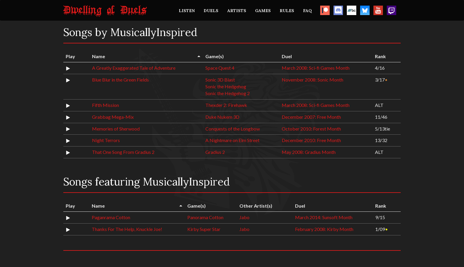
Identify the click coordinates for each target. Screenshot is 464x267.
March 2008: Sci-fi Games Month (315, 68)
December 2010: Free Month (311, 140)
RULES (287, 10)
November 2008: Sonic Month (312, 79)
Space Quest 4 (219, 68)
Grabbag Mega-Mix (113, 117)
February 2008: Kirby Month (324, 229)
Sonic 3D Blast (220, 79)
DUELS (211, 10)
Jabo (244, 217)
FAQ (307, 10)
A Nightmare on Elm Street (232, 140)
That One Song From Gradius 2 (123, 152)
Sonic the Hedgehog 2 (227, 93)
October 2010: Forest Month (311, 128)
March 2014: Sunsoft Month (323, 217)
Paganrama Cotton (111, 217)
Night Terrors (106, 140)
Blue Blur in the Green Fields (120, 79)
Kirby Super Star (203, 229)
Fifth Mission (105, 105)
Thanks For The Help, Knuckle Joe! (127, 229)
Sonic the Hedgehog (225, 86)
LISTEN (187, 10)
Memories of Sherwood (116, 128)
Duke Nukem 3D (222, 117)
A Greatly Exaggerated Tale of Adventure (133, 68)
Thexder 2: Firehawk (226, 105)
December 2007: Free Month (311, 117)
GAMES (263, 10)
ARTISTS (236, 10)
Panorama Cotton (205, 217)
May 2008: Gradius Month (309, 152)
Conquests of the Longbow (232, 128)
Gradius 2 (215, 152)
